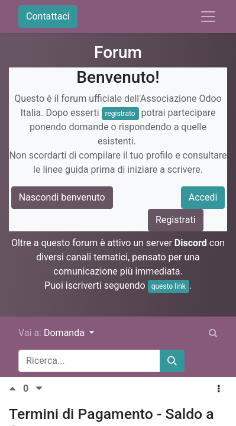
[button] (218, 389)
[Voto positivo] (16, 388)
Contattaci (48, 16)
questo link (168, 286)
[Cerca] (172, 361)
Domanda (65, 332)
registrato (120, 113)
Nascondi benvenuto (62, 197)
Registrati (176, 219)
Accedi (203, 197)
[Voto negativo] (39, 388)
